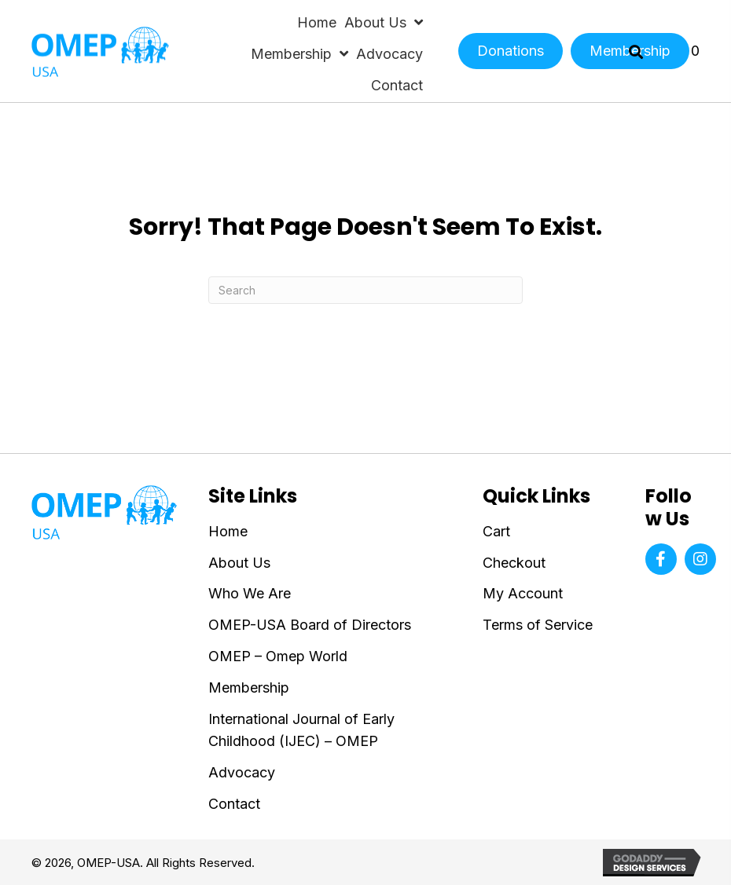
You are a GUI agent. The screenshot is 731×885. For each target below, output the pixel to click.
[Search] (365, 290)
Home (228, 531)
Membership (248, 687)
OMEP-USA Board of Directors (309, 624)
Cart (496, 531)
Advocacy (241, 772)
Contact (234, 803)
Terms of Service (538, 624)
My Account (523, 593)
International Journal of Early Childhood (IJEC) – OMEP (301, 730)
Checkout (514, 562)
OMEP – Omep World (277, 656)
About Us (239, 562)
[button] (661, 559)
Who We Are (249, 593)
